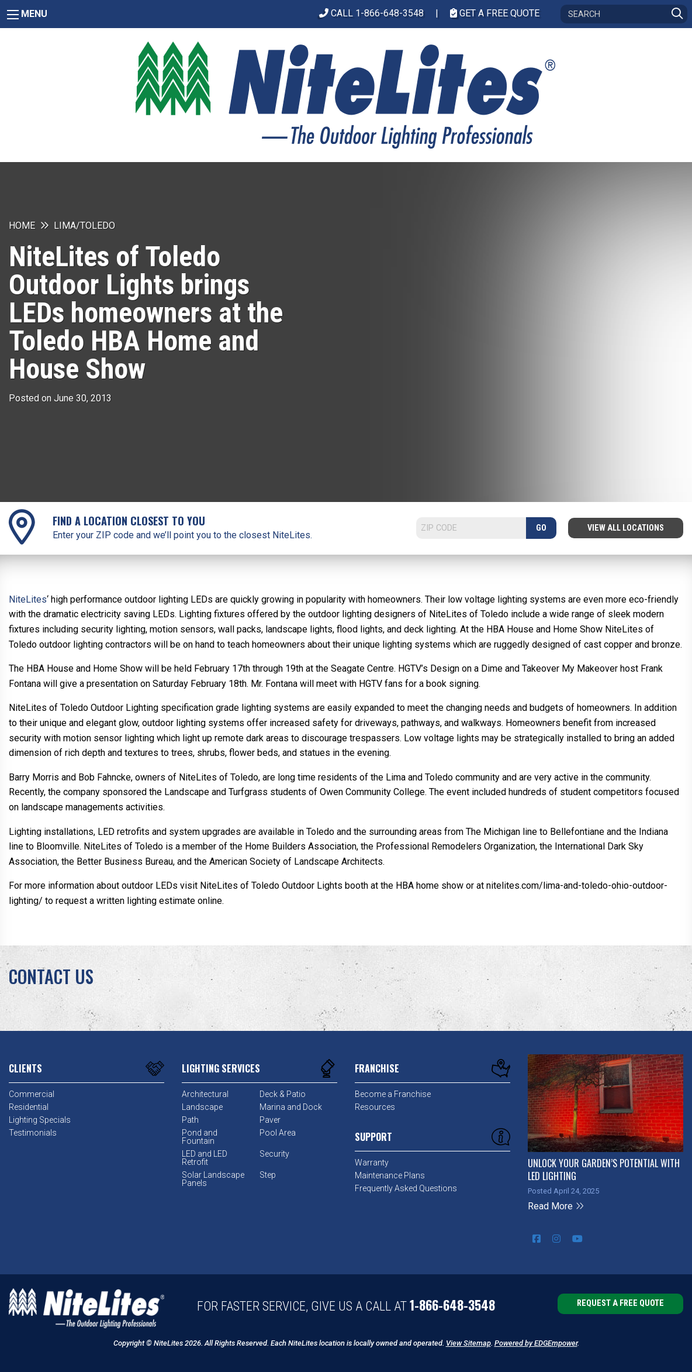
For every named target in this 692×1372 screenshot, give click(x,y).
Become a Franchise (393, 1094)
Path (190, 1120)
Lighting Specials (40, 1120)
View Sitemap (468, 1343)
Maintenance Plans (390, 1175)
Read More (556, 1206)
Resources (375, 1107)
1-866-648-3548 (452, 1304)
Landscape (202, 1107)
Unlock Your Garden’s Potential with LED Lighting (604, 1169)
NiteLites (28, 599)
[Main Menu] (13, 14)
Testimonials (33, 1132)
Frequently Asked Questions (406, 1188)
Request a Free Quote (620, 1303)
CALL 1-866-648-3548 (371, 13)
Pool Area (278, 1132)
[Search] (623, 14)
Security (274, 1153)
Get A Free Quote (494, 13)
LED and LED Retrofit (204, 1158)
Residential (29, 1107)
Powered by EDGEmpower (535, 1343)
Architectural (205, 1094)
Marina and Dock (291, 1107)
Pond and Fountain (199, 1137)
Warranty (372, 1162)
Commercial (31, 1094)
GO (541, 528)
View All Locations (625, 528)
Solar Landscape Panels (213, 1179)
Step (268, 1175)
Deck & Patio (283, 1094)
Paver (270, 1120)
